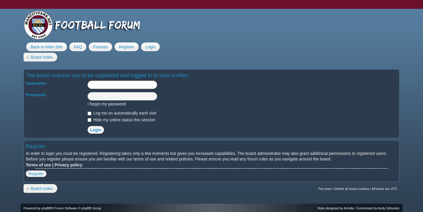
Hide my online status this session (121, 119)
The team (325, 189)
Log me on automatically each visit (122, 113)
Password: (36, 94)
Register (36, 173)
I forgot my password (107, 104)
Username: (36, 83)
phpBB (46, 208)
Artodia (349, 208)
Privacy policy (68, 165)
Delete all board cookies (352, 189)
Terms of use (38, 165)
